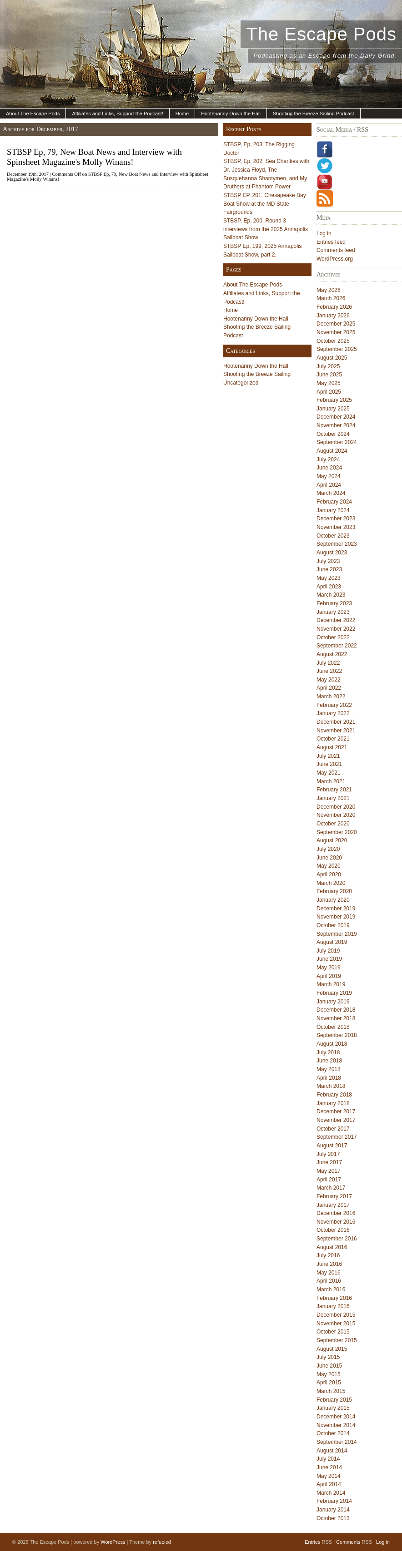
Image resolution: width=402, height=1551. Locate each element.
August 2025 (332, 358)
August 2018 (332, 1044)
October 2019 (333, 925)
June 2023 (329, 569)
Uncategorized (240, 383)
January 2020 (333, 900)
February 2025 (334, 400)
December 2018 (336, 1010)
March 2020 (331, 883)
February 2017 (334, 1196)
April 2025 (329, 392)
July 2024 (328, 459)
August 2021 (332, 747)
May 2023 (329, 578)
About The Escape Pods (33, 113)
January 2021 (333, 798)
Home (182, 113)
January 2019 (333, 1001)
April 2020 (329, 874)
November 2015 (336, 1323)
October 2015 (333, 1332)
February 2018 (334, 1095)
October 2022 (333, 637)
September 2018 (337, 1035)
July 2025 (328, 366)
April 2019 (329, 976)
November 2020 (336, 815)
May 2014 (329, 1476)
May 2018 (329, 1069)
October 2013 (333, 1518)
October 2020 (333, 823)
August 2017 (332, 1145)
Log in (324, 233)
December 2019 (336, 908)
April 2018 (329, 1078)
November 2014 (336, 1425)
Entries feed (331, 242)
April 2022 (329, 688)
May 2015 (329, 1374)
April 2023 (329, 586)
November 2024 (336, 425)
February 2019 (334, 993)
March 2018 (331, 1086)
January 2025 (333, 408)
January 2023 (333, 612)
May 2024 (329, 476)
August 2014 (332, 1450)
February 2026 (334, 307)
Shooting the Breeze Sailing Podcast (313, 113)
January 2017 (333, 1205)
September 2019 (337, 934)
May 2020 (329, 866)
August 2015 (332, 1349)
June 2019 (329, 959)
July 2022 (328, 663)
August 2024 (332, 451)
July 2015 (328, 1357)
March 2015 (331, 1391)
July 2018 (328, 1052)
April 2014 (329, 1484)
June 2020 (329, 858)
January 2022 (333, 713)
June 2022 (329, 671)
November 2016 (336, 1222)
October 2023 (333, 536)
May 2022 (329, 680)
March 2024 (331, 493)
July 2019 (328, 951)
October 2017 (333, 1129)
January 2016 (333, 1306)
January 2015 (333, 1408)
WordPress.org (335, 259)
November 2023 (336, 527)
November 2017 (336, 1120)
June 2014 (329, 1467)
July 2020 (328, 849)
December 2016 (336, 1213)
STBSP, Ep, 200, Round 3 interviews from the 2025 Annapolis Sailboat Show (265, 229)
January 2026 (333, 315)
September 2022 (337, 645)
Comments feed (336, 250)
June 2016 (329, 1264)
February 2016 (334, 1298)
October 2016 (333, 1230)
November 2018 (336, 1018)
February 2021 (334, 789)
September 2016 (337, 1238)
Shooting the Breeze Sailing (257, 374)
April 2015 (329, 1382)
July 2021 (328, 756)
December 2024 (336, 417)
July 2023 (328, 561)
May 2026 (329, 290)
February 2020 (334, 891)
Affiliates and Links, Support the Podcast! (117, 113)
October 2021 (333, 739)
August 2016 (332, 1247)
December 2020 (336, 807)
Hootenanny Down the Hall (231, 113)
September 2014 (337, 1442)
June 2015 (329, 1366)
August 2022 (332, 654)
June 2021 (329, 764)
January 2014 (333, 1510)
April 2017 (329, 1179)
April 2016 (329, 1281)
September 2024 (337, 442)
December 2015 (336, 1315)
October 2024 (333, 434)
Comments (348, 1542)
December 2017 (336, 1111)
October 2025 (333, 341)
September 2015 (337, 1340)
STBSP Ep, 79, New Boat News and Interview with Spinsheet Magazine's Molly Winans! (94, 157)
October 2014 (333, 1433)
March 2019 (331, 984)
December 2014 (336, 1416)
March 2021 (331, 781)
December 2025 (336, 324)
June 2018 (329, 1060)
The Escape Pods (321, 34)
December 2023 (336, 518)
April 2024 (329, 485)
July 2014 (328, 1459)
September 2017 (337, 1137)
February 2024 (334, 502)
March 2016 (331, 1289)
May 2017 (329, 1171)
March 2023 (331, 595)
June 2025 (329, 374)
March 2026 (331, 298)
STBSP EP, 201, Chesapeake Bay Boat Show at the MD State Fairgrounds (264, 203)
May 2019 (329, 967)
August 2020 (332, 840)
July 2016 (328, 1255)
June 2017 (329, 1162)
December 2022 (336, 620)
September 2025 (337, 349)
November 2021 (336, 730)
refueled (162, 1542)
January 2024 (333, 510)
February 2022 (334, 705)
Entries (312, 1542)
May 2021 (329, 773)
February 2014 (334, 1501)
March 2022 (331, 696)
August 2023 (332, 552)
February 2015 (334, 1400)
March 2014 (331, 1493)
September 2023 (337, 544)
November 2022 (336, 629)
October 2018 (333, 1027)
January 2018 (333, 1103)
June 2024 (329, 467)
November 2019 (336, 917)
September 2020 (337, 832)
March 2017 (331, 1188)
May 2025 (329, 383)
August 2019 (332, 942)
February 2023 (334, 603)
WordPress (112, 1542)
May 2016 (329, 1272)
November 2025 (336, 332)
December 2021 (336, 722)
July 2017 (328, 1154)
